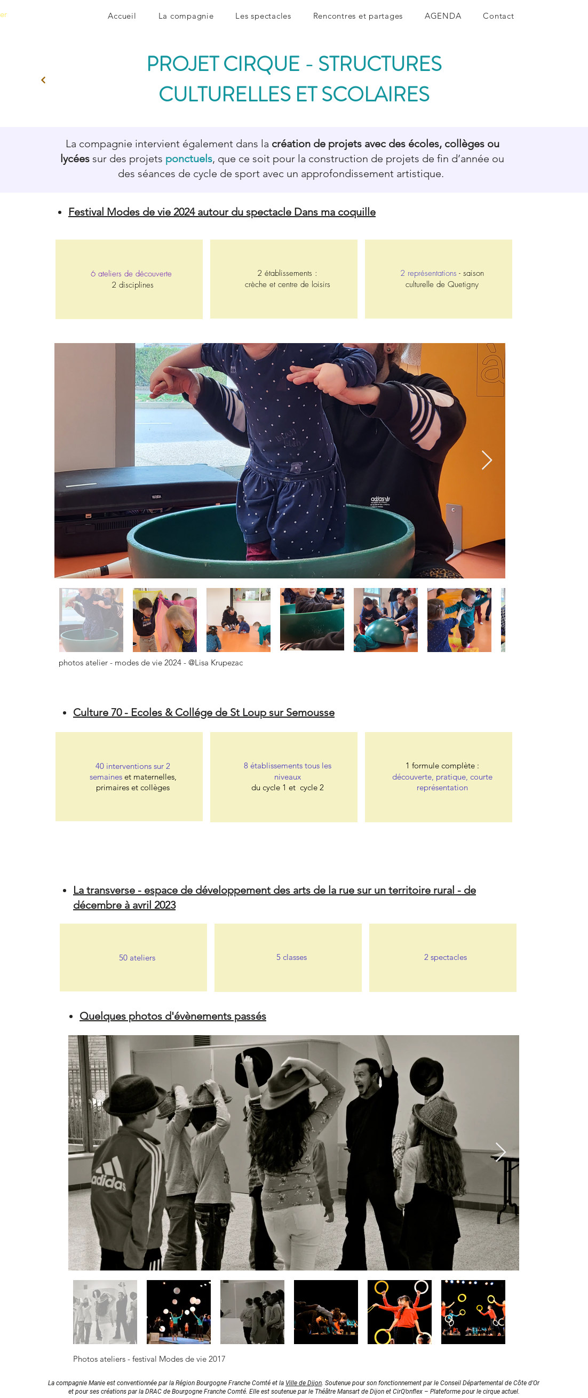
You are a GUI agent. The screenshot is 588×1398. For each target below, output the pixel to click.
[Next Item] (487, 460)
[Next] (43, 80)
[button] (186, 16)
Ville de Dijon (303, 1382)
